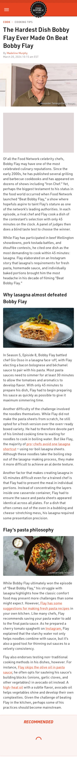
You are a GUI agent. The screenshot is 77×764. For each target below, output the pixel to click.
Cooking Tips (23, 22)
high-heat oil (13, 687)
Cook (6, 22)
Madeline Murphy (17, 53)
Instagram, (54, 628)
